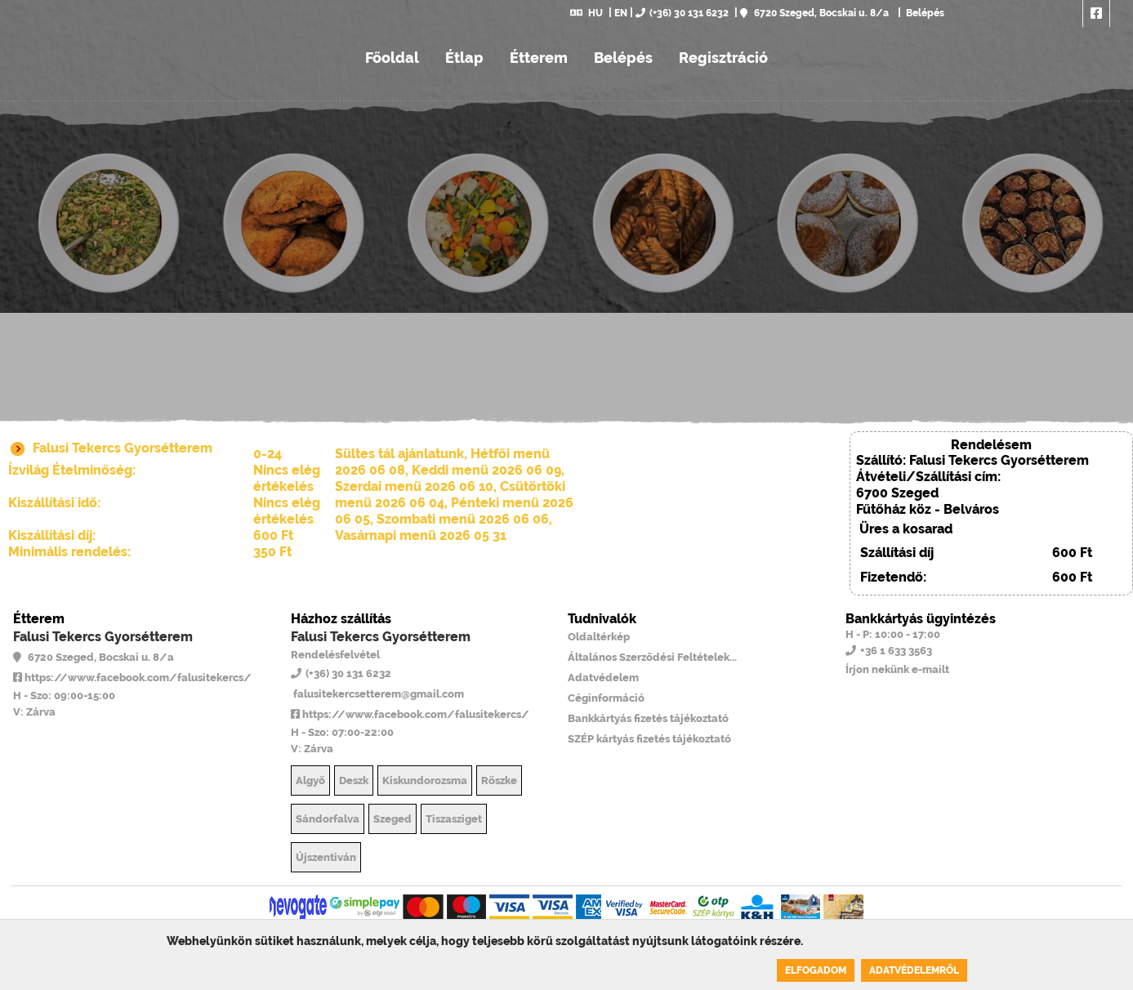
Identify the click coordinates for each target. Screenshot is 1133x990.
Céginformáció (606, 698)
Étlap (464, 57)
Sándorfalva (327, 819)
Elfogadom (815, 970)
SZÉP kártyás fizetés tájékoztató (649, 739)
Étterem (539, 57)
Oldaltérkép (599, 637)
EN (620, 13)
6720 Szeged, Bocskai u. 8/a (814, 13)
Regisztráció (723, 57)
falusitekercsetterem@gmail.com (377, 694)
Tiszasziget (454, 819)
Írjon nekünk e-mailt (897, 669)
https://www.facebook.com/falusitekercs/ (132, 677)
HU (586, 13)
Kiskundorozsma (424, 780)
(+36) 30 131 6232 (682, 13)
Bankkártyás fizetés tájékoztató (648, 718)
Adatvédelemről (914, 970)
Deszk (353, 780)
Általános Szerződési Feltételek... (652, 657)
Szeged (392, 819)
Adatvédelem (603, 677)
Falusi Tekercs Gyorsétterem (103, 636)
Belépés (923, 13)
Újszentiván (326, 857)
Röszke (499, 780)
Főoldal (392, 57)
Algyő (310, 780)
